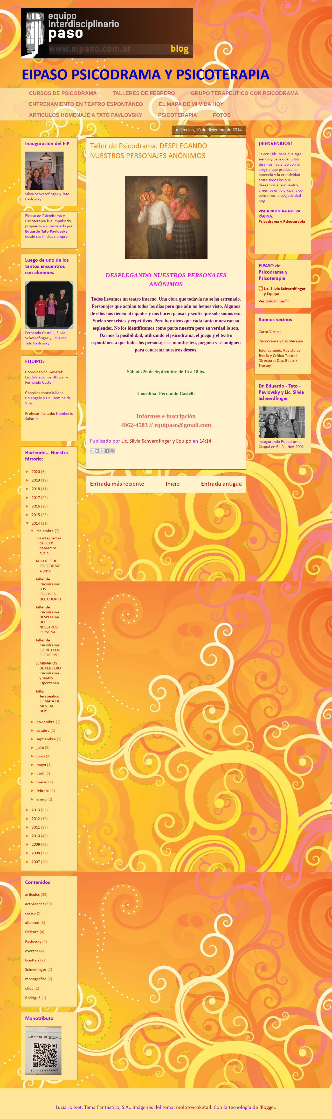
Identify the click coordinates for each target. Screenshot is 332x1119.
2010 (36, 836)
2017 (36, 498)
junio (41, 756)
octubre (44, 731)
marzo (42, 782)
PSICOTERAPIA (177, 115)
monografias (35, 979)
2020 (36, 472)
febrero (43, 791)
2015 (36, 515)
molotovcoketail (193, 1107)
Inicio (173, 484)
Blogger (267, 1107)
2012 (36, 819)
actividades (34, 904)
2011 (36, 827)
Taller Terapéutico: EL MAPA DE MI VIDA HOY (48, 701)
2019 (36, 480)
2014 (36, 523)
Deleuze (32, 932)
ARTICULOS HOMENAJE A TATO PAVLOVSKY (85, 115)
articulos (32, 895)
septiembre (47, 739)
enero (42, 799)
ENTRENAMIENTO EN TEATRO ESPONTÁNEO (86, 104)
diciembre (46, 531)
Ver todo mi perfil (274, 301)
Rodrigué (32, 998)
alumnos (32, 923)
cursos (30, 913)
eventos (31, 951)
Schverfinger (35, 970)
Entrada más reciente (117, 484)
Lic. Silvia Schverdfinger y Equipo (285, 291)
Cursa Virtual (270, 332)
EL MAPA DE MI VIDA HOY (191, 104)
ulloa (29, 989)
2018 (36, 489)
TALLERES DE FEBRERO (144, 93)
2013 (36, 810)
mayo (42, 765)
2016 (36, 506)
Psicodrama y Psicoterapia (281, 341)
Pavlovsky (33, 942)
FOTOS (222, 115)
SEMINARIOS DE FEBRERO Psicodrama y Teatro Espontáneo (48, 673)
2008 (36, 853)
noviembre (46, 722)
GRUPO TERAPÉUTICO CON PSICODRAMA (244, 93)
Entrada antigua (221, 484)
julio (41, 748)
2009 (36, 845)
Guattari (32, 960)
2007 (36, 862)
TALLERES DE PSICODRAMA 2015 (48, 566)
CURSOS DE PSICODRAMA (63, 93)
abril (41, 774)
